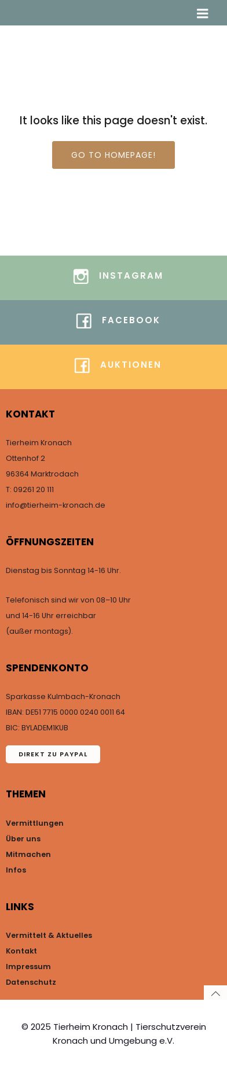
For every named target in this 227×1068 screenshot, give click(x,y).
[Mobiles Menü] (203, 14)
